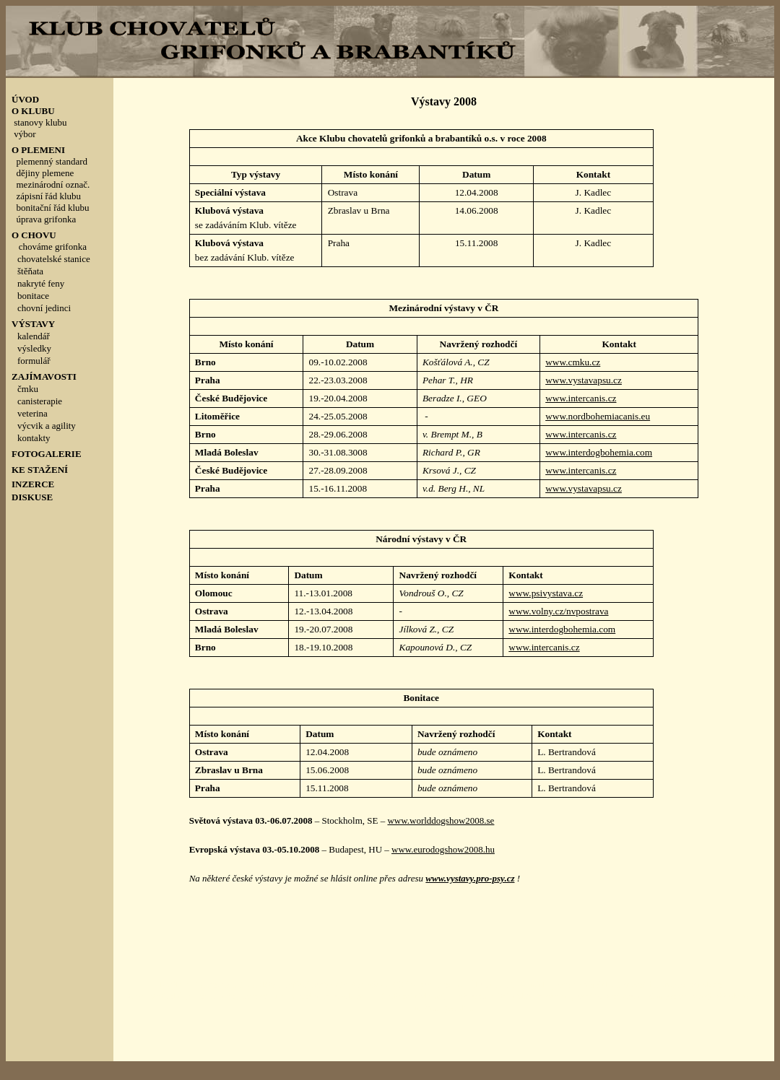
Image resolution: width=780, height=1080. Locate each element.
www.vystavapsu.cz (583, 380)
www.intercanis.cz (580, 398)
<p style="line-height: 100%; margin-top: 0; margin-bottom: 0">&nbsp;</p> (59, 321)
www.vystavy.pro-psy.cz (469, 878)
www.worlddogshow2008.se (440, 820)
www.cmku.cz (572, 362)
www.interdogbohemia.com (598, 452)
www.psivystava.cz (545, 593)
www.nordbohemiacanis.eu (597, 416)
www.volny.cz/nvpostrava (558, 611)
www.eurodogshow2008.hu (443, 849)
